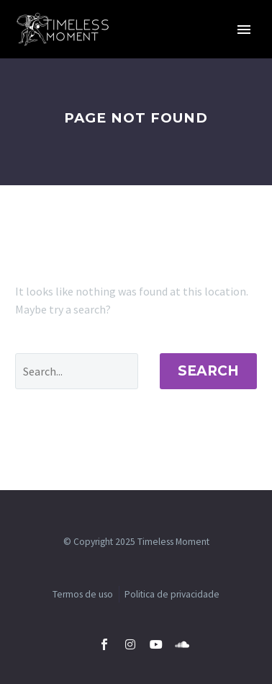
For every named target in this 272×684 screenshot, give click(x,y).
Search (208, 371)
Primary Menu (243, 29)
